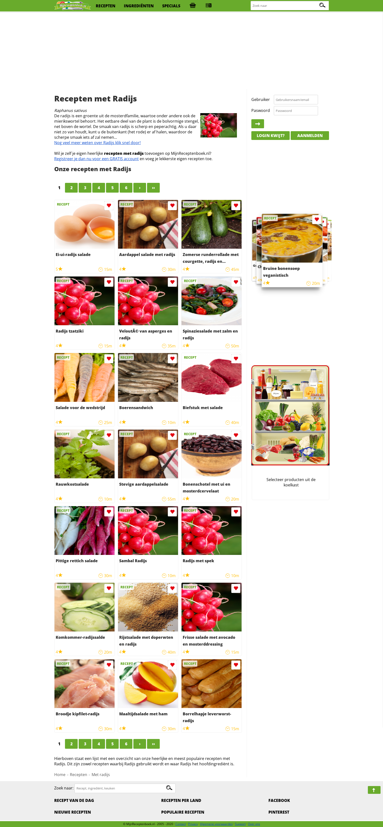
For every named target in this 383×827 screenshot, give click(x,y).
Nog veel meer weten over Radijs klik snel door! (97, 142)
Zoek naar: (64, 788)
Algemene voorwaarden (216, 824)
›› (153, 187)
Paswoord (260, 110)
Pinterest (278, 812)
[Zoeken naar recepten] (290, 5)
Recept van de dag (74, 800)
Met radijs (101, 774)
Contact (180, 824)
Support (240, 824)
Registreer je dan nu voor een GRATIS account (96, 158)
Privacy (193, 824)
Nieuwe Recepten (72, 812)
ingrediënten (139, 6)
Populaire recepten (182, 812)
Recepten (78, 774)
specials (171, 6)
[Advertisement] (191, 51)
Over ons (254, 824)
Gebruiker (260, 99)
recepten (105, 6)
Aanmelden (310, 135)
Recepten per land (181, 800)
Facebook (279, 800)
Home (59, 774)
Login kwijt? (271, 135)
